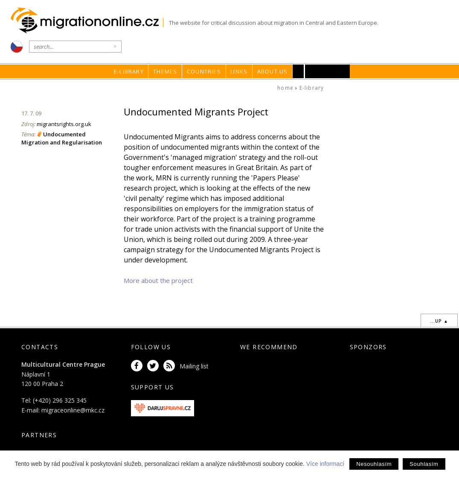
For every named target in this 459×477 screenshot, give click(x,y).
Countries (204, 71)
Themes (165, 71)
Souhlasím (424, 464)
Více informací (325, 463)
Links (238, 71)
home (285, 87)
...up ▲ (439, 321)
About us (272, 71)
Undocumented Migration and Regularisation (61, 138)
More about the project (158, 280)
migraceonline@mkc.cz (73, 410)
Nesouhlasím (374, 464)
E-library (129, 71)
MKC (327, 71)
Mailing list (194, 366)
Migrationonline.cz (87, 20)
